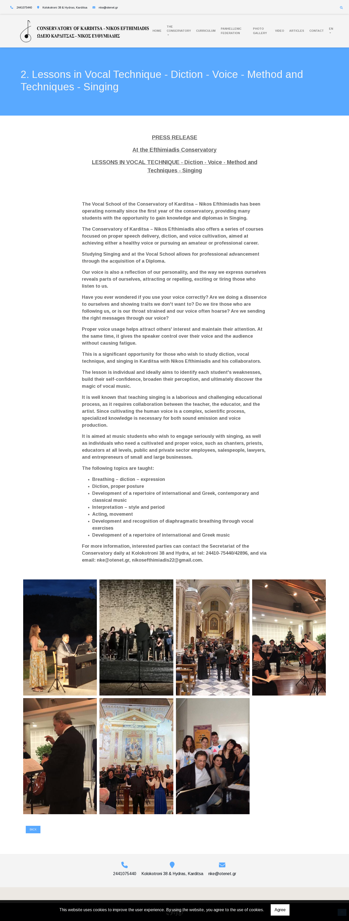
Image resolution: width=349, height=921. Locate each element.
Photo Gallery (260, 31)
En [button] (331, 28)
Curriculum (206, 30)
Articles (296, 30)
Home (156, 30)
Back (33, 829)
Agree (280, 910)
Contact (316, 30)
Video (279, 30)
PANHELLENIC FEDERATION (231, 31)
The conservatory (179, 29)
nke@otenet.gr (108, 7)
